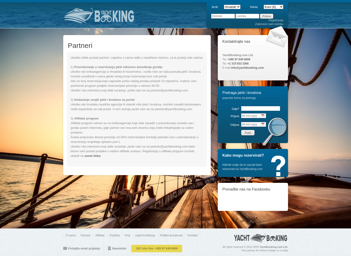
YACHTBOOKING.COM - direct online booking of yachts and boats (116, 15)
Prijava (235, 116)
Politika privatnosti (171, 235)
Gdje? (235, 109)
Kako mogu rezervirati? (243, 155)
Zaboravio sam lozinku (269, 24)
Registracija (276, 20)
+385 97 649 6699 (239, 59)
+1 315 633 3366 (238, 63)
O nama (71, 235)
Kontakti (193, 235)
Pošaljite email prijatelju (84, 248)
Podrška (114, 235)
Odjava (234, 124)
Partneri (85, 235)
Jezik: (216, 7)
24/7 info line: (156, 248)
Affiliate (99, 235)
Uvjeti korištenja (145, 235)
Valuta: (256, 7)
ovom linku (93, 156)
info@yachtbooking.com (247, 67)
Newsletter (119, 248)
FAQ (127, 235)
